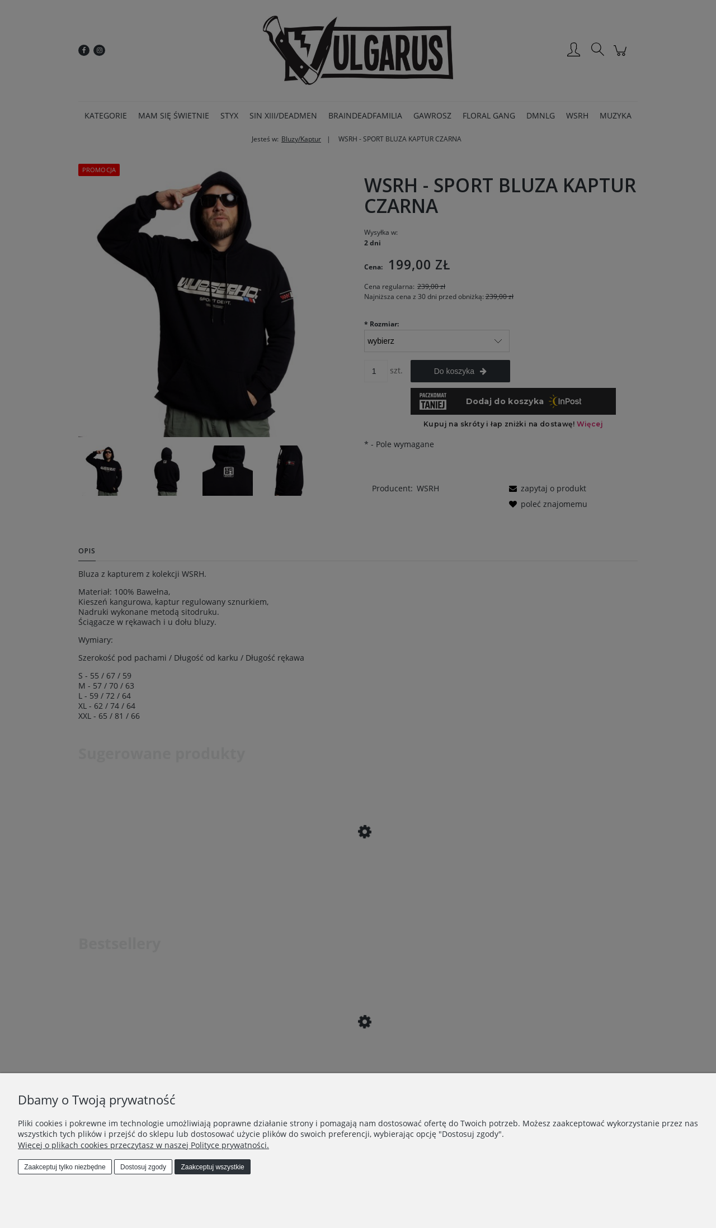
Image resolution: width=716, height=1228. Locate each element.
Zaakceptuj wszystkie (212, 1167)
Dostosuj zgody (143, 1167)
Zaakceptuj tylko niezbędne (64, 1167)
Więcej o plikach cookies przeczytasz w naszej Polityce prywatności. (143, 1145)
